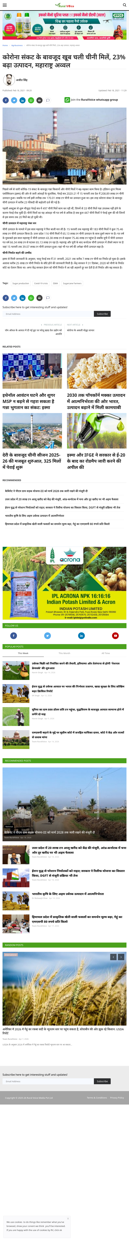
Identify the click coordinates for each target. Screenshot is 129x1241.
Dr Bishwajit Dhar (40, 920)
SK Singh (36, 717)
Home (5, 45)
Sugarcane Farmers (72, 283)
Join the (91, 99)
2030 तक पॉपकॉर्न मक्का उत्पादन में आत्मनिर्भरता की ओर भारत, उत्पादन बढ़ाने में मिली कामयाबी (96, 401)
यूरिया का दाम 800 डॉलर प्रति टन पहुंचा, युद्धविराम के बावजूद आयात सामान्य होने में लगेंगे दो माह (78, 734)
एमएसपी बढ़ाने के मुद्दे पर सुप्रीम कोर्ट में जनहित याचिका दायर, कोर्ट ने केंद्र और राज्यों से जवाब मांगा (78, 757)
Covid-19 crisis (41, 283)
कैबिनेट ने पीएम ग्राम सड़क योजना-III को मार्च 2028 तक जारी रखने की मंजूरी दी (46, 491)
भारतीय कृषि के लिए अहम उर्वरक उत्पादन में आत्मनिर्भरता (34, 516)
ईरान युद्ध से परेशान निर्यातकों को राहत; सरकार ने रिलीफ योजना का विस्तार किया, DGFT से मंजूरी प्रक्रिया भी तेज (62, 507)
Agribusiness (17, 45)
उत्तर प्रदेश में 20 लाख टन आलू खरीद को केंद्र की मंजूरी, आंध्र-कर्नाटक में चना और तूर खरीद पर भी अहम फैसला (61, 499)
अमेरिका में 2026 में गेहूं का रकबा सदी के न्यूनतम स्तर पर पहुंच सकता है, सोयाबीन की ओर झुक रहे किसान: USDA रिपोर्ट (63, 1053)
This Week (23, 675)
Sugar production (21, 283)
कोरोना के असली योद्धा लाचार (80, 330)
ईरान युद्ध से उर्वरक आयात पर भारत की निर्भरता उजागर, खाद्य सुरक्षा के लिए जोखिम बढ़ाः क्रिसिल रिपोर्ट (78, 711)
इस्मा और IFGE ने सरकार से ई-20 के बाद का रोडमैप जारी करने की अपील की (96, 461)
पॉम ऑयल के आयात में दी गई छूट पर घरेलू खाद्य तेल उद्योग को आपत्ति (33, 332)
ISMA (55, 283)
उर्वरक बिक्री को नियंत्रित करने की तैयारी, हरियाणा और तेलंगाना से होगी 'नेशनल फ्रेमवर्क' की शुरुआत (76, 688)
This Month (64, 675)
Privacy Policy (117, 1119)
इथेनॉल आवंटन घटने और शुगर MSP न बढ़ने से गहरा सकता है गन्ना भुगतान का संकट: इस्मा (29, 401)
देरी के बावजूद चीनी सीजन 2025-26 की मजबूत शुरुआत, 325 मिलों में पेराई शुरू (32, 461)
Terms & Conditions (97, 1119)
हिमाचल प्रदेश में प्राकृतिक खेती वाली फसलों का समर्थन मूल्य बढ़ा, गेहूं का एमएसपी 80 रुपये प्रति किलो (57, 524)
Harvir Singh (37, 694)
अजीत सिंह (21, 80)
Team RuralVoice (39, 763)
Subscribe (102, 313)
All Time (106, 675)
